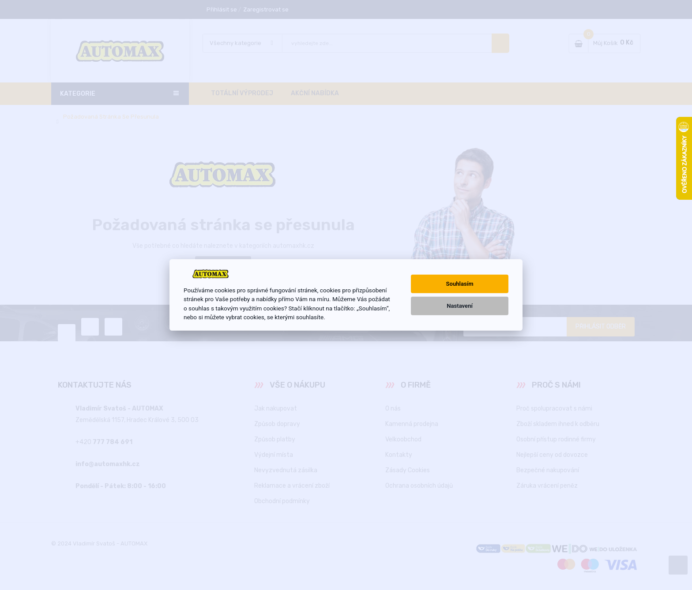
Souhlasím (460, 283)
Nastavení (460, 305)
